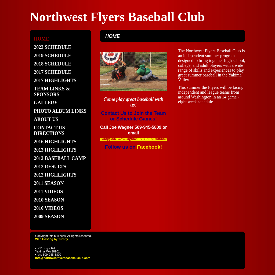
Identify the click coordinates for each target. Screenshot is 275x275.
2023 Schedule (52, 47)
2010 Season (49, 200)
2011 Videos (48, 191)
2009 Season (49, 216)
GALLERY (45, 102)
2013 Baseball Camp (60, 158)
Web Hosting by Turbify (51, 239)
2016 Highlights (55, 141)
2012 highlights (55, 175)
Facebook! (149, 147)
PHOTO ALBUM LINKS (60, 111)
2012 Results (50, 166)
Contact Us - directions (51, 130)
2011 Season (49, 183)
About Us (46, 119)
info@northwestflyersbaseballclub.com (62, 257)
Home (41, 39)
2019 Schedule (52, 55)
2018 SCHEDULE (52, 64)
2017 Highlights (55, 80)
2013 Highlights (55, 150)
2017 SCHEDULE (52, 72)
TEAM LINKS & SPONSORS (52, 91)
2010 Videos (48, 208)
